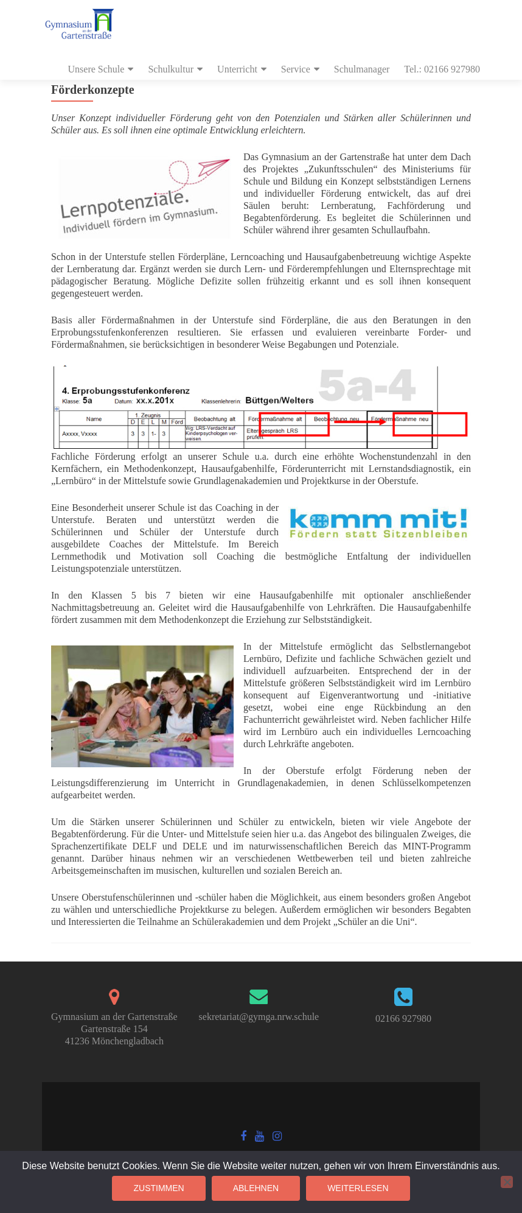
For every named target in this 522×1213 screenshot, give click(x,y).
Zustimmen (158, 1188)
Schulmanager (362, 69)
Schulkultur (170, 69)
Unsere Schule (96, 69)
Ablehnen (256, 1188)
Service (295, 69)
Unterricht (237, 69)
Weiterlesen (357, 1188)
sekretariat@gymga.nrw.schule (259, 1016)
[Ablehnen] (507, 1182)
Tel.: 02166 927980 (442, 69)
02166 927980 (403, 1018)
